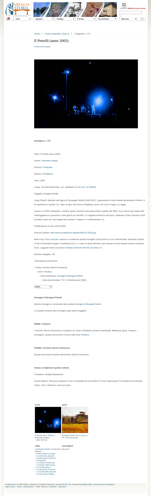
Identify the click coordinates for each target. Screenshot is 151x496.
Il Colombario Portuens (46, 469)
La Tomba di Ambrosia (46, 463)
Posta (19, 487)
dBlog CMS (87, 484)
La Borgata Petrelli (42, 449)
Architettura (47, 174)
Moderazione (28, 487)
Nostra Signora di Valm (46, 454)
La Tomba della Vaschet (46, 472)
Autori (12, 487)
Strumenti (62, 487)
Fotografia (47, 167)
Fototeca (48, 271)
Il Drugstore (41, 460)
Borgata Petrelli (68, 435)
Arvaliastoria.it (10, 484)
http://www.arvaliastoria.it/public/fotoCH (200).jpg (73, 232)
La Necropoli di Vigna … (47, 474)
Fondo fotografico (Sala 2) (57, 34)
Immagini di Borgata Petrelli (70, 276)
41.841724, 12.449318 (85, 187)
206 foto (44, 440)
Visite (38, 487)
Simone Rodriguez (107, 484)
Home (37, 34)
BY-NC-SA (66, 484)
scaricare (54, 239)
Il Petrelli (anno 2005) (44, 435)
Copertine (53, 487)
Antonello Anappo (43, 47)
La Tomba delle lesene (46, 465)
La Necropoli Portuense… (47, 458)
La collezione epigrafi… (46, 456)
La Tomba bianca (44, 467)
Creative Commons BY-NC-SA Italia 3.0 (83, 247)
